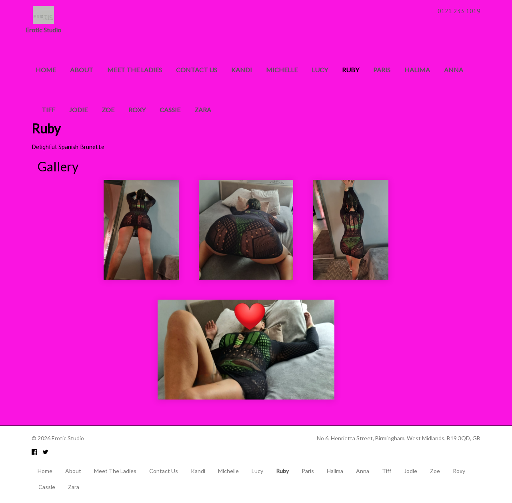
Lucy (320, 70)
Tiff (48, 109)
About (81, 70)
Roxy (137, 109)
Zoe (108, 109)
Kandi (241, 70)
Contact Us (196, 70)
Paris (381, 70)
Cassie (170, 109)
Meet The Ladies (134, 70)
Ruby (352, 70)
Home (46, 70)
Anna (453, 70)
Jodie (78, 109)
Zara (202, 109)
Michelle (282, 70)
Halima (417, 70)
